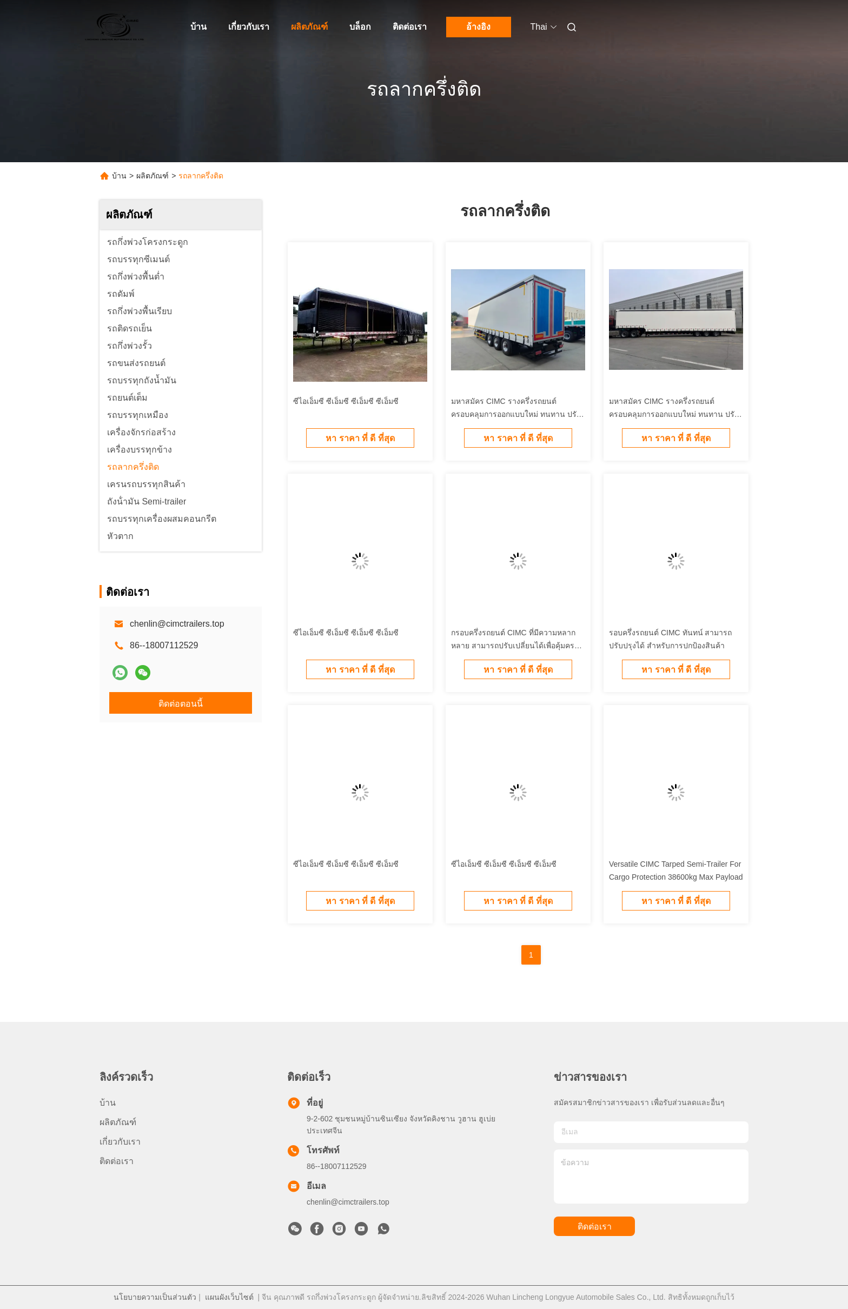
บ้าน (198, 26)
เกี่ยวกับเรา (248, 26)
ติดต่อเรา (410, 26)
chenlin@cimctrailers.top (177, 623)
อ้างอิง (478, 26)
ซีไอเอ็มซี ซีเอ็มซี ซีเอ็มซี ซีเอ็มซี (346, 401)
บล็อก (360, 26)
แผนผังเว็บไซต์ (229, 1297)
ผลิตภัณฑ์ (309, 26)
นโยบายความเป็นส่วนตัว (155, 1297)
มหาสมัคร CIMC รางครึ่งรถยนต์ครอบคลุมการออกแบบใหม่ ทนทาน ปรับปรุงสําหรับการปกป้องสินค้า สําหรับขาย (516, 414)
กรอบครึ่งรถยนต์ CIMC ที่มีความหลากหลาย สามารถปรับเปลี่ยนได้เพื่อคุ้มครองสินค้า (516, 645)
